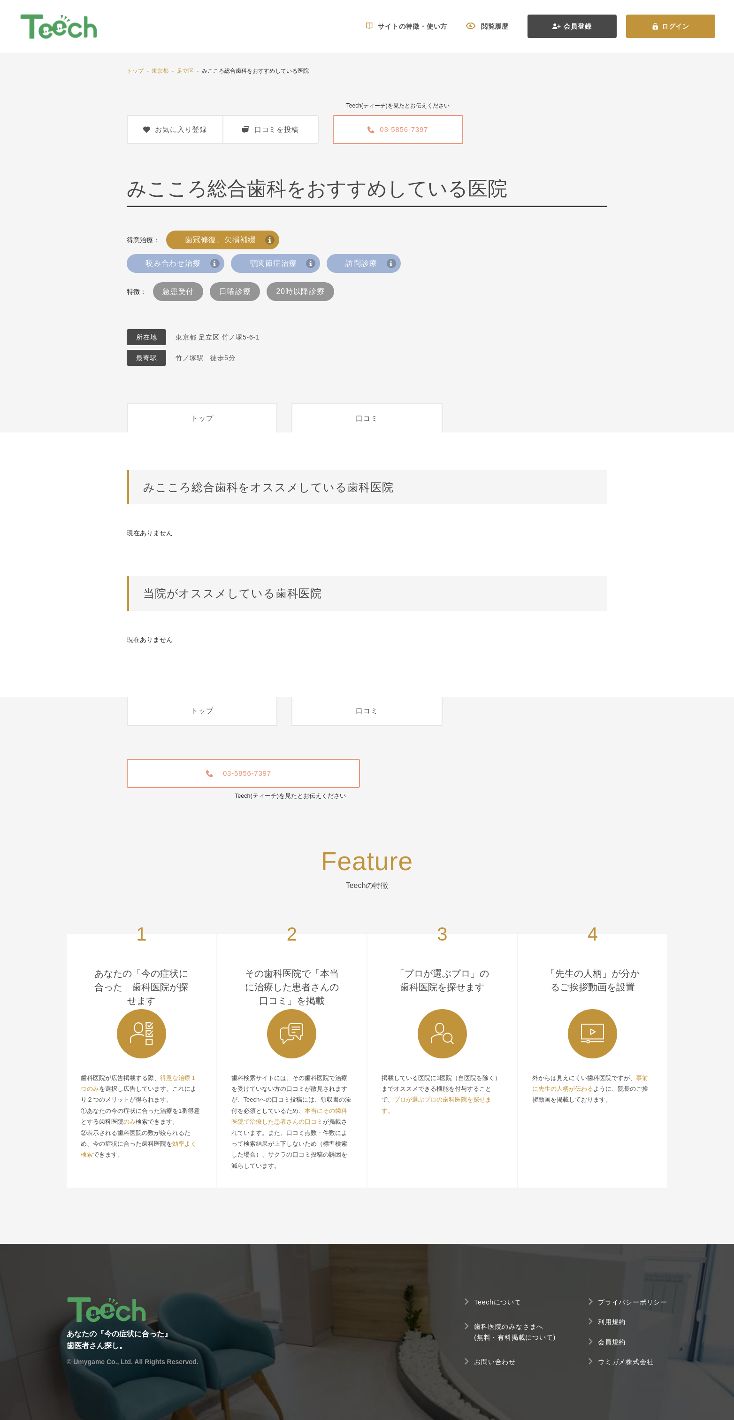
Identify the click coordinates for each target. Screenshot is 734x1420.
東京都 (160, 71)
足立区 (185, 71)
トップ (135, 71)
